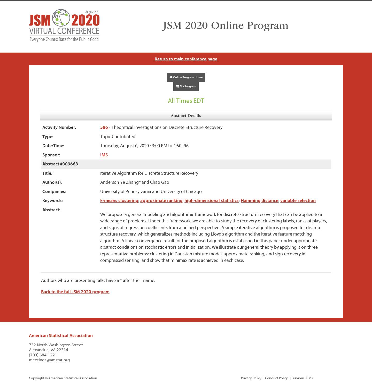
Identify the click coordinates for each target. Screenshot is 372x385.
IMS (104, 155)
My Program (186, 86)
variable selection (298, 200)
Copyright (36, 378)
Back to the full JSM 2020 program (75, 292)
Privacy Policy (251, 378)
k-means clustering (119, 200)
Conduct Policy (276, 378)
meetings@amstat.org (49, 359)
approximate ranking (161, 200)
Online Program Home (186, 77)
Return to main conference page (186, 58)
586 (104, 127)
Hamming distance (259, 200)
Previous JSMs (302, 378)
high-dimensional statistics (211, 200)
